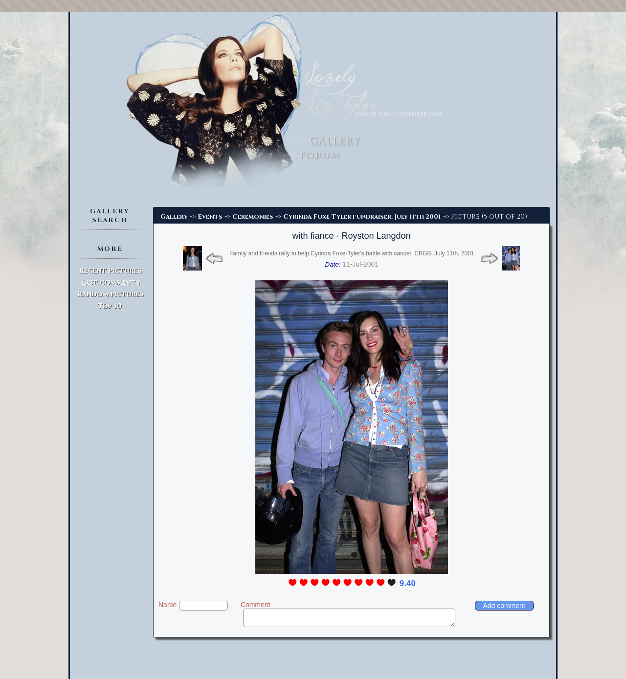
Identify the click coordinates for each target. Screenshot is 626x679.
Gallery (174, 216)
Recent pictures (110, 270)
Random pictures (110, 294)
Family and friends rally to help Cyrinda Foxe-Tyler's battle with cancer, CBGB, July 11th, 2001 (351, 253)
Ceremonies (252, 216)
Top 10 (110, 306)
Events (210, 216)
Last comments (110, 282)
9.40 (408, 583)
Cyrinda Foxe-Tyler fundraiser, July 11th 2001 (362, 216)
